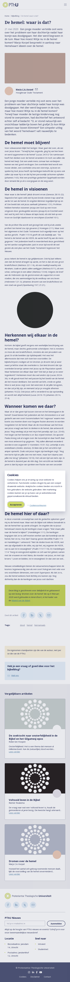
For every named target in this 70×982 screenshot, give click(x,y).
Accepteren (16, 504)
